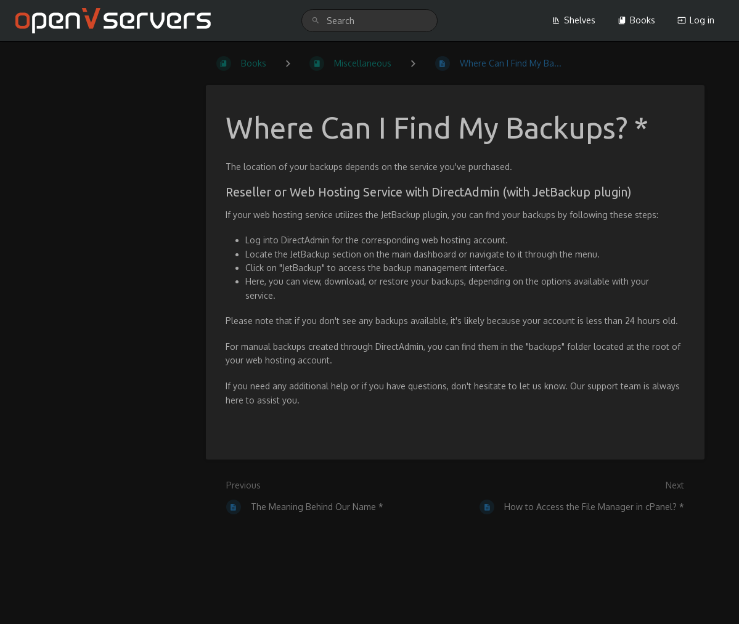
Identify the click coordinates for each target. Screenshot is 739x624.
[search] (369, 20)
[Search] (315, 20)
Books (636, 20)
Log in (695, 20)
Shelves (573, 20)
